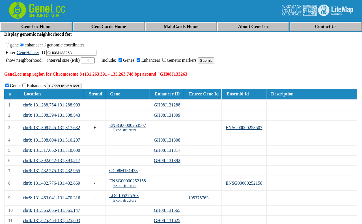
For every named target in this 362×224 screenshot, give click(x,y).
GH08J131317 (167, 150)
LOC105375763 (124, 195)
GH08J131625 (167, 220)
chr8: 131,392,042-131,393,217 (51, 160)
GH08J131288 (167, 105)
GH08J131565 (167, 210)
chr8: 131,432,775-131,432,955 (51, 170)
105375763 (198, 197)
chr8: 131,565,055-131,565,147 (51, 210)
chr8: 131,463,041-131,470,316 (51, 197)
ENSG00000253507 (127, 125)
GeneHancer (28, 52)
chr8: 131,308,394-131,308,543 (51, 115)
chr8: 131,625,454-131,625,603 (51, 220)
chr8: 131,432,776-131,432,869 (51, 183)
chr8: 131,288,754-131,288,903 (51, 105)
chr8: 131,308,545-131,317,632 (51, 127)
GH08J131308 (167, 140)
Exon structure (124, 130)
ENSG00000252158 (127, 180)
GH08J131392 (167, 160)
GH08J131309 (167, 115)
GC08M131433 (123, 170)
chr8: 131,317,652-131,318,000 (51, 150)
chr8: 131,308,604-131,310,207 (51, 140)
